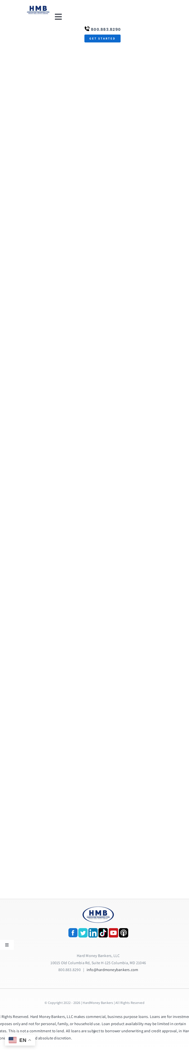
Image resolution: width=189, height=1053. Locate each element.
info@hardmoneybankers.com (112, 969)
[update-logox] (38, 6)
